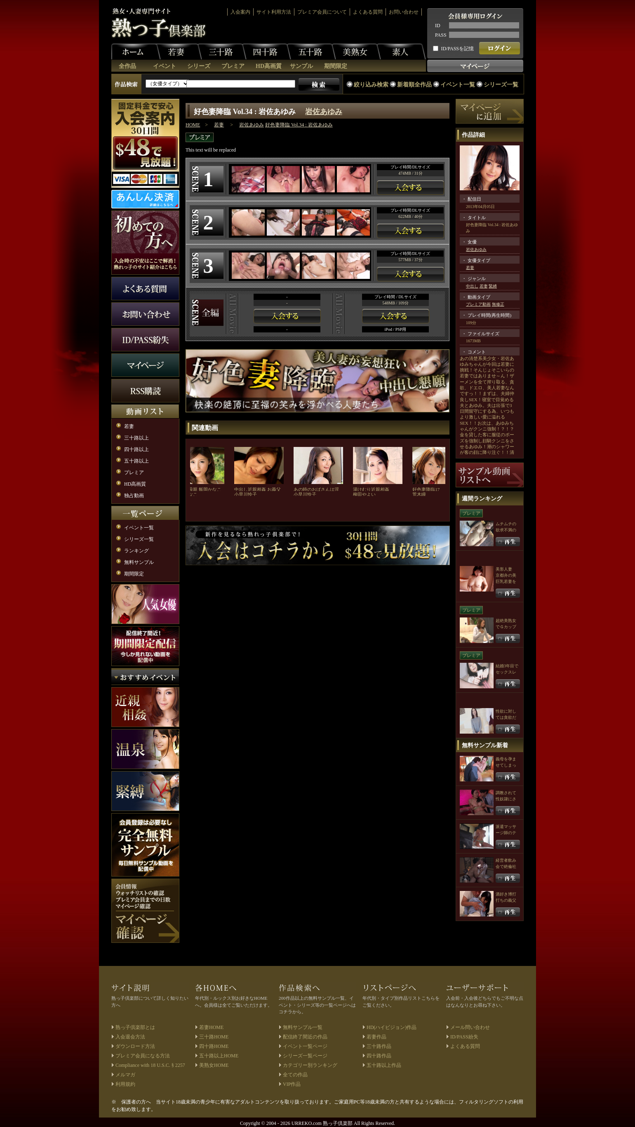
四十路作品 (379, 1056)
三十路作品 (379, 1046)
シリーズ (198, 66)
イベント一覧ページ (305, 1046)
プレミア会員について (322, 12)
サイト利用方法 (273, 12)
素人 (401, 51)
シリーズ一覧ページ (305, 1056)
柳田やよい (364, 494)
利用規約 (125, 1084)
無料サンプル (139, 562)
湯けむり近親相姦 (371, 489)
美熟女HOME (213, 1065)
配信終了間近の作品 (305, 1037)
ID (437, 25)
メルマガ (125, 1075)
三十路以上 (136, 438)
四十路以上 (136, 449)
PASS (441, 35)
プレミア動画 (478, 304)
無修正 (498, 304)
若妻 (177, 51)
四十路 (266, 51)
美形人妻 (504, 569)
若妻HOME (211, 1027)
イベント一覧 (457, 85)
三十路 (222, 51)
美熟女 (356, 51)
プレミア (233, 66)
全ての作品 (295, 1075)
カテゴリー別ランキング (310, 1065)
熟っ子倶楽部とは (135, 1027)
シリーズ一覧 (501, 85)
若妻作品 (376, 1037)
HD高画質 (269, 66)
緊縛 (493, 286)
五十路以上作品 (384, 1065)
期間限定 (335, 66)
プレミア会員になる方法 (142, 1056)
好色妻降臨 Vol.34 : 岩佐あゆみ (299, 125)
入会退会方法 (130, 1037)
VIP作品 (292, 1084)
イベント (164, 66)
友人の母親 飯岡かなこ (198, 489)
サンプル (301, 66)
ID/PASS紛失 (464, 1037)
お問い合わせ (404, 12)
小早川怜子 (245, 494)
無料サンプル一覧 (302, 1027)
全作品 (127, 66)
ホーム (136, 51)
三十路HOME (213, 1037)
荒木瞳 (419, 494)
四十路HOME (213, 1046)
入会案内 (240, 12)
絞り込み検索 (371, 85)
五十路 (311, 51)
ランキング (136, 551)
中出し (472, 286)
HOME (193, 125)
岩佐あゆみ (323, 112)
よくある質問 (368, 12)
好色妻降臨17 (426, 489)
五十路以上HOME (218, 1056)
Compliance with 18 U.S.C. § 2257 (150, 1065)
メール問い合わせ (470, 1027)
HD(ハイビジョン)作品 (391, 1027)
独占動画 (134, 495)
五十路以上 (136, 461)
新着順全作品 (414, 85)
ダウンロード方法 (135, 1046)
